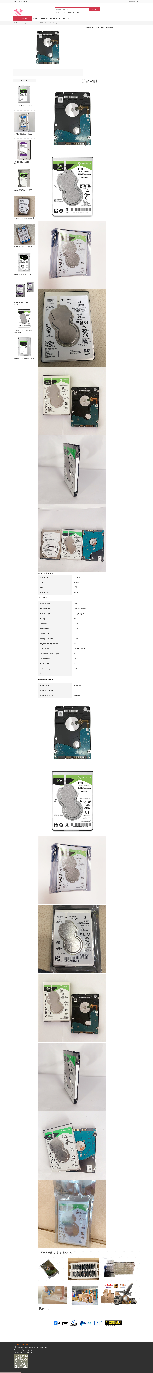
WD (63, 12)
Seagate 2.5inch (27, 23)
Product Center (49, 18)
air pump (76, 12)
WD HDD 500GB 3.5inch (23, 134)
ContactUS (64, 18)
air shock (69, 12)
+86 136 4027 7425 (22, 1344)
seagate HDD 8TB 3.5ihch (23, 274)
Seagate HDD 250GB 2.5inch (24, 218)
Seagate (58, 12)
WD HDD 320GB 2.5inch (23, 246)
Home (35, 18)
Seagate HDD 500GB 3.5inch (24, 358)
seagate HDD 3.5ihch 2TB (23, 190)
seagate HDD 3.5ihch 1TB (23, 106)
